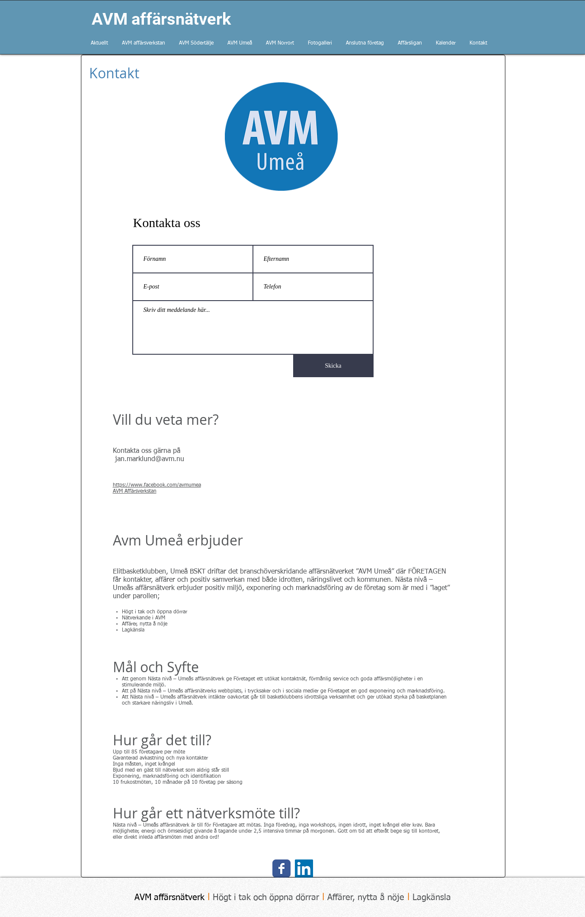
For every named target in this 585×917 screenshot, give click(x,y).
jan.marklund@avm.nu (149, 459)
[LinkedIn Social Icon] (304, 868)
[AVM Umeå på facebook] (281, 868)
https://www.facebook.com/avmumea (157, 485)
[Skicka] (333, 366)
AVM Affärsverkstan (135, 491)
